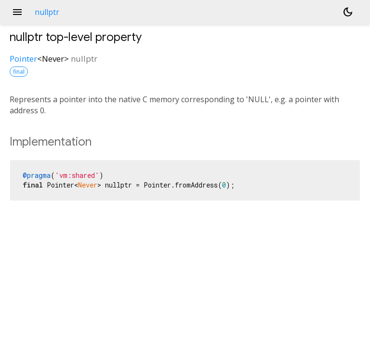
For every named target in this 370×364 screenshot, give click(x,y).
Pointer (23, 58)
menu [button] (17, 12)
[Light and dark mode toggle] (348, 12)
